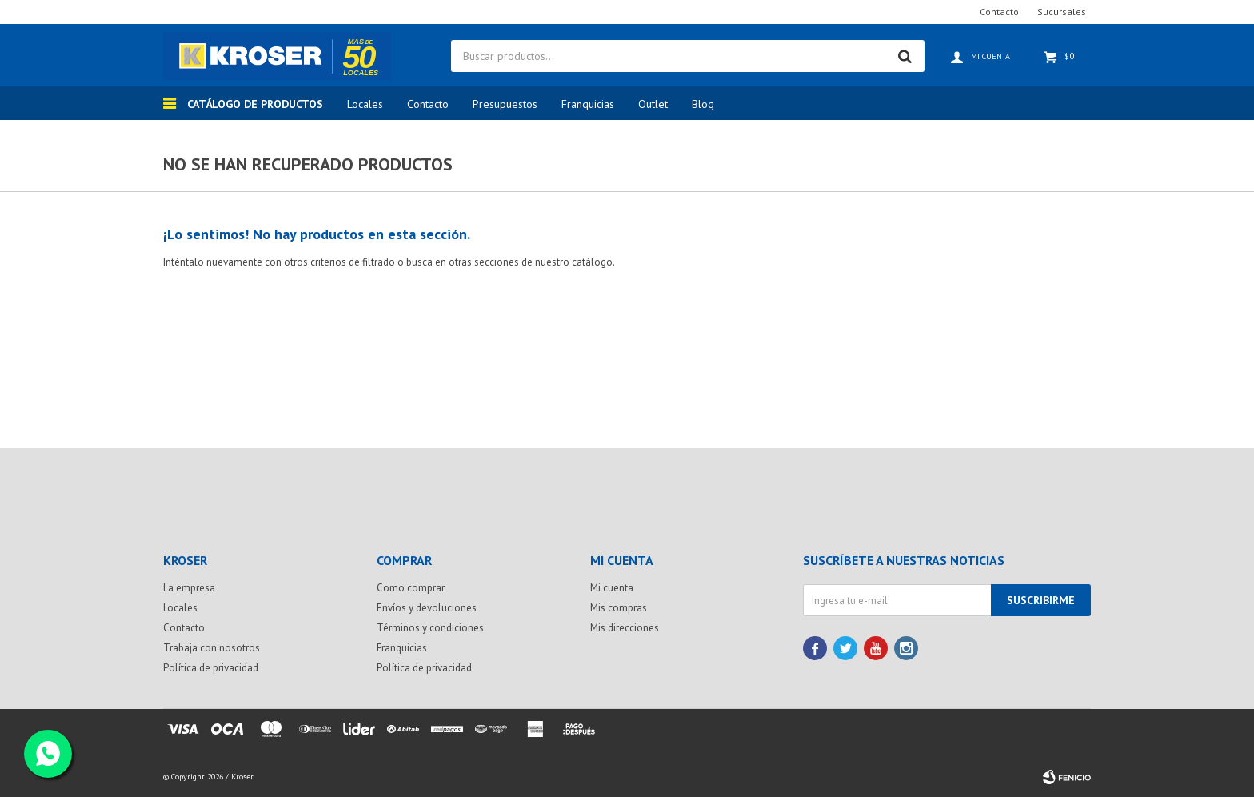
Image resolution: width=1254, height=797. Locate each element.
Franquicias (587, 104)
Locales (365, 104)
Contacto (428, 104)
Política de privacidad (210, 668)
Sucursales (1061, 12)
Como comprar (411, 588)
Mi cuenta (611, 588)
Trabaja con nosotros (211, 648)
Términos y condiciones (430, 628)
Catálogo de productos (255, 104)
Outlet (653, 104)
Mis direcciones (624, 628)
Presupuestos (505, 104)
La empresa (189, 588)
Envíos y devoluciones (427, 608)
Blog (703, 104)
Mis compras (618, 608)
